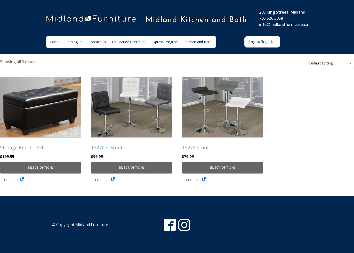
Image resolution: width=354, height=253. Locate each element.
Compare (9, 179)
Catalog (73, 42)
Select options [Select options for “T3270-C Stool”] (132, 168)
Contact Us (97, 42)
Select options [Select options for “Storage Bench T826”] (41, 168)
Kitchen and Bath (198, 42)
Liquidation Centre (128, 42)
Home (54, 42)
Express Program (165, 42)
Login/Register (262, 41)
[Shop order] (330, 63)
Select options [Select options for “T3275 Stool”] (222, 168)
